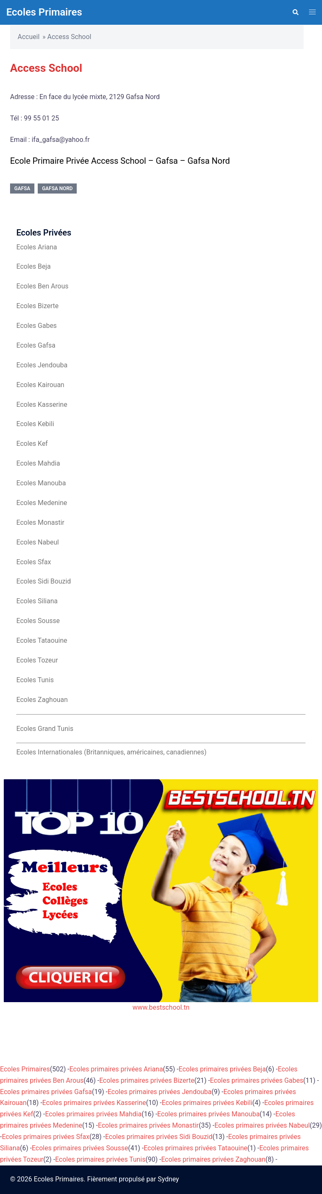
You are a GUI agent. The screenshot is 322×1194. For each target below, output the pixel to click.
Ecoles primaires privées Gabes (256, 1080)
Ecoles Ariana (36, 247)
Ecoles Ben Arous (42, 286)
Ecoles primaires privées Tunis (100, 1159)
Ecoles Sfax (33, 562)
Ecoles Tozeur (37, 660)
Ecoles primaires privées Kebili (207, 1103)
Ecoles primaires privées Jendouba (160, 1092)
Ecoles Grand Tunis (44, 729)
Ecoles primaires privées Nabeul (261, 1125)
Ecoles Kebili (35, 424)
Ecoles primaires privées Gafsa (46, 1092)
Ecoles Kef (32, 444)
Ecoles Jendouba (42, 365)
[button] (295, 12)
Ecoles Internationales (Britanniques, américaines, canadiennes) (111, 752)
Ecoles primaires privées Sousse (80, 1148)
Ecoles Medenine (41, 503)
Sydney (168, 1179)
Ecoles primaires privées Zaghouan (213, 1159)
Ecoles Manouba (41, 483)
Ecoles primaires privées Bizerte (147, 1080)
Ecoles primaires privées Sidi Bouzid (159, 1137)
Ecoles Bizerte (37, 306)
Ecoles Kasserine (41, 404)
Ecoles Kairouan (40, 385)
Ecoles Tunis (35, 680)
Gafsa (22, 188)
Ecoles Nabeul (37, 542)
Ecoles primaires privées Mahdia (93, 1114)
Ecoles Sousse (38, 621)
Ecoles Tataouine (41, 640)
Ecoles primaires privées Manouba (208, 1114)
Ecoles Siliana (36, 601)
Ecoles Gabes (36, 326)
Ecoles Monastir (40, 522)
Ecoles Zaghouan (42, 700)
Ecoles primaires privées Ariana (116, 1069)
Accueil (28, 37)
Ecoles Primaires (44, 12)
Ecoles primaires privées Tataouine (195, 1148)
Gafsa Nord (57, 188)
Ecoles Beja (33, 266)
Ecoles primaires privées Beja (222, 1069)
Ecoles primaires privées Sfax (45, 1137)
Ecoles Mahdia (38, 463)
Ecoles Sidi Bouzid (43, 581)
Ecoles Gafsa (35, 345)
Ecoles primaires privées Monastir (148, 1125)
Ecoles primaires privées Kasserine (94, 1103)
